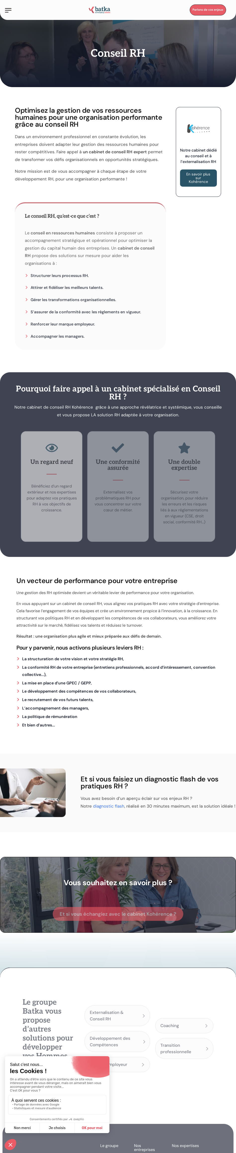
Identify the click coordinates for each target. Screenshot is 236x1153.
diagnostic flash (108, 806)
